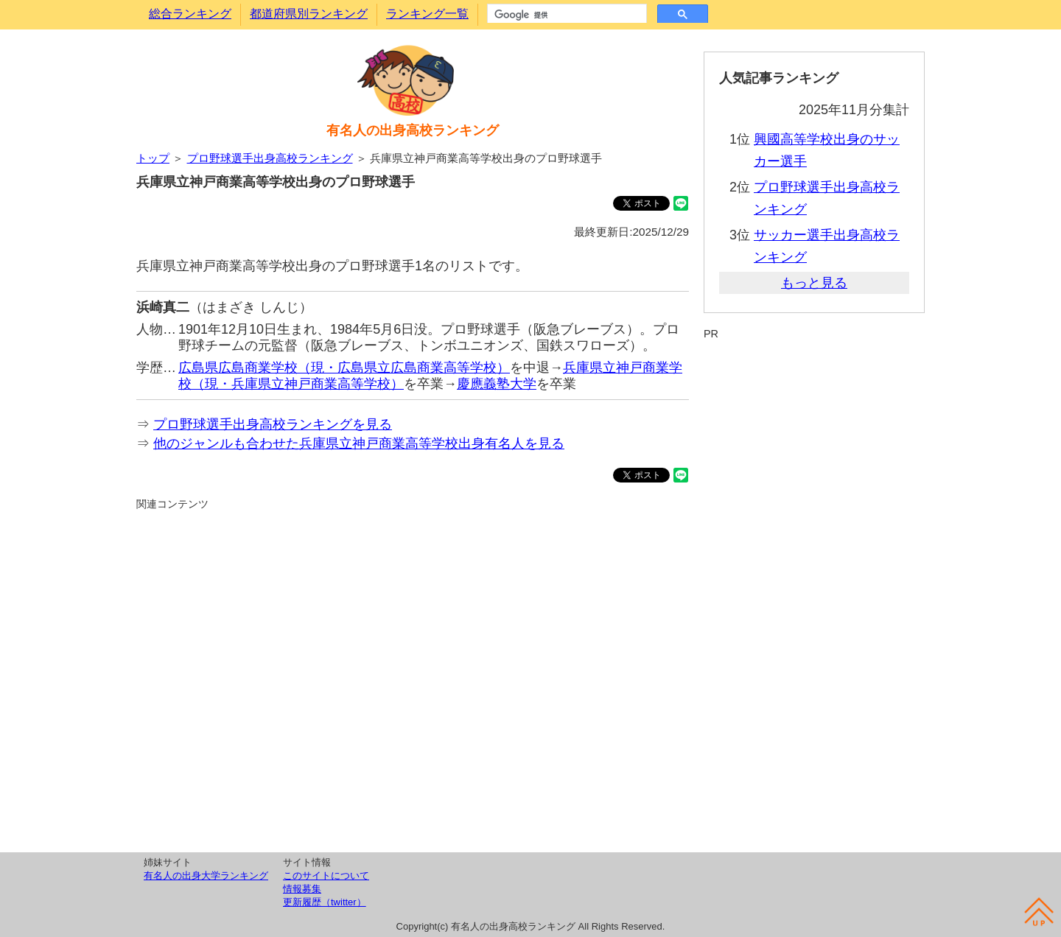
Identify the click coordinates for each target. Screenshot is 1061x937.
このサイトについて (326, 875)
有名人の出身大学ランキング (206, 875)
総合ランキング (190, 13)
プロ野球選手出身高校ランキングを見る (272, 424)
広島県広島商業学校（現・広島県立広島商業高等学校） (344, 367)
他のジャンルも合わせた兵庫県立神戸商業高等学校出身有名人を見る (358, 443)
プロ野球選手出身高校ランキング (270, 158)
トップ (152, 158)
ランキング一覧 (427, 13)
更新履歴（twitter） (324, 902)
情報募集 (302, 888)
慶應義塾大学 (496, 383)
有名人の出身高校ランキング (412, 130)
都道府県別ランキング (309, 13)
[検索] (565, 14)
